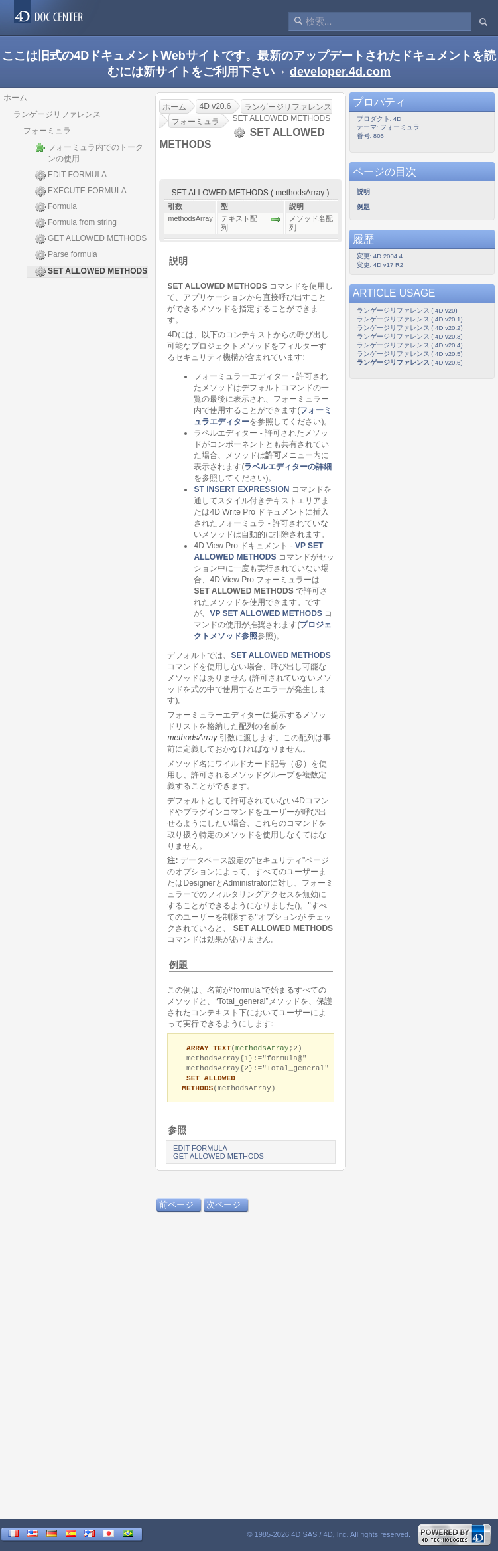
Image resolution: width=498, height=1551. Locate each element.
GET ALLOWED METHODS (91, 239)
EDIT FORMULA (71, 175)
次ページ (223, 1208)
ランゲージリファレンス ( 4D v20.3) (410, 336)
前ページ (177, 1208)
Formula (56, 207)
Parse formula (66, 255)
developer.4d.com (340, 71)
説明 (178, 261)
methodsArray (193, 737)
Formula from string (76, 223)
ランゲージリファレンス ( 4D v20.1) (410, 319)
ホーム (15, 97)
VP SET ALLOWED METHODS (266, 613)
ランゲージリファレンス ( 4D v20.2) (410, 327)
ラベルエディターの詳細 (288, 466)
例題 (178, 964)
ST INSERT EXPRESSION (242, 489)
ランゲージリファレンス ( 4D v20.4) (410, 345)
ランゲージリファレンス (57, 114)
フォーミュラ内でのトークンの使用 (89, 152)
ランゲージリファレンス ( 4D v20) (407, 310)
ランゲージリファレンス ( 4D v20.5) (410, 353)
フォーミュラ (47, 130)
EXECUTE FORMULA (81, 191)
